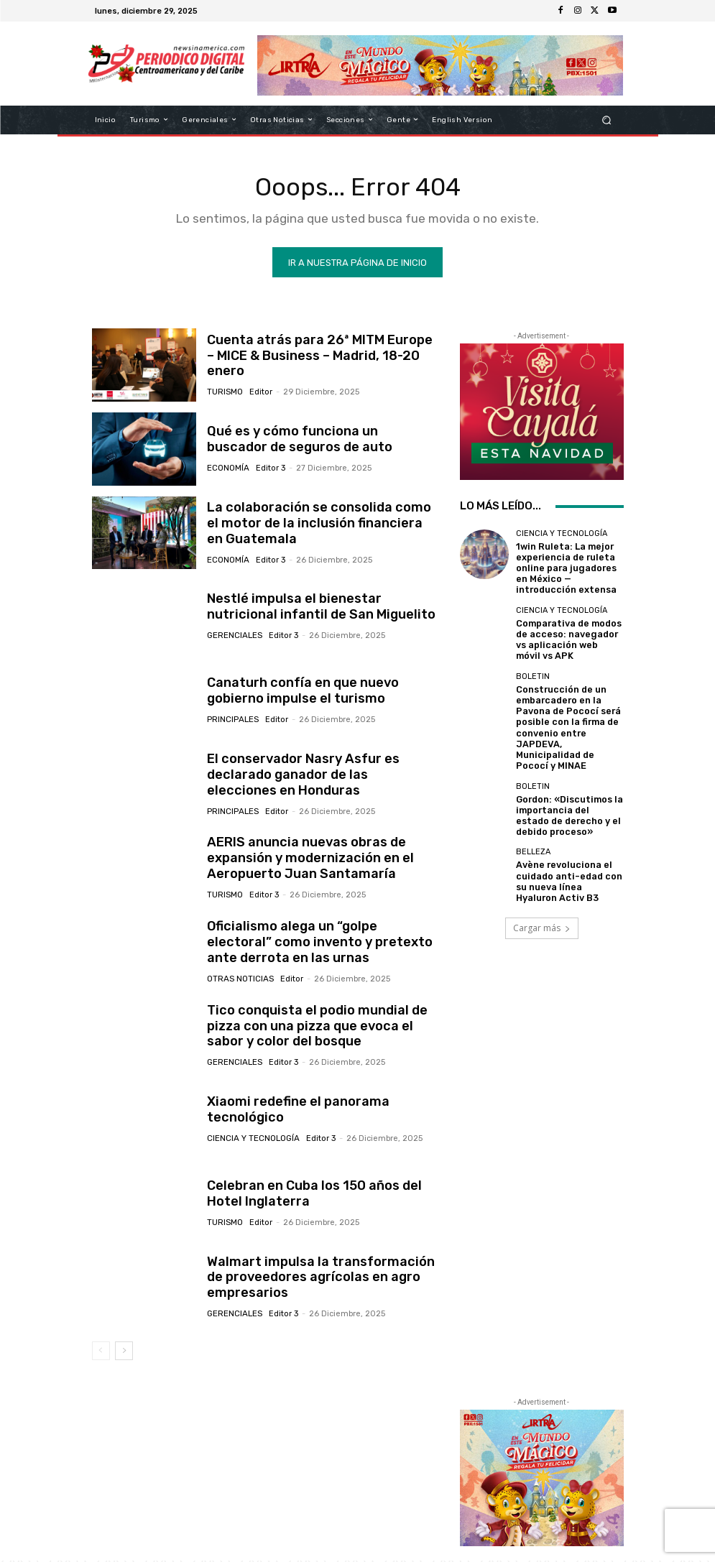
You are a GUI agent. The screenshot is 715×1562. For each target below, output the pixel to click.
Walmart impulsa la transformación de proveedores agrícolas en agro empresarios (320, 1279)
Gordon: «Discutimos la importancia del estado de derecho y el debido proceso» (564, 780)
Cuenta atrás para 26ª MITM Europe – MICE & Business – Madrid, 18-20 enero (320, 357)
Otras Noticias (239, 979)
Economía (228, 469)
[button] (606, 120)
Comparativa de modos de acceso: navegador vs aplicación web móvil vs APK (566, 631)
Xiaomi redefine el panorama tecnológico (290, 1111)
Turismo (225, 385)
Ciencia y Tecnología (252, 1139)
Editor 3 (269, 468)
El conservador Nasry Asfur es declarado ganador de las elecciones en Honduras (322, 777)
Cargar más (542, 888)
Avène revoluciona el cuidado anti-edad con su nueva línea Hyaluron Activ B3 (569, 840)
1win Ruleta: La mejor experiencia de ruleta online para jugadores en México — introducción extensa (566, 566)
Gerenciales (234, 636)
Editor (260, 384)
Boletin (533, 664)
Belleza (533, 813)
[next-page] (124, 1352)
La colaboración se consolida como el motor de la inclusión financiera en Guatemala (315, 525)
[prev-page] (101, 1352)
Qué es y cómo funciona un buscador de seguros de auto (315, 441)
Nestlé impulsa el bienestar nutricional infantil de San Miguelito (319, 608)
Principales (232, 720)
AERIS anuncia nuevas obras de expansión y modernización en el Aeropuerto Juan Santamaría (302, 860)
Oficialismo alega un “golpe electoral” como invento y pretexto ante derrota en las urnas (320, 944)
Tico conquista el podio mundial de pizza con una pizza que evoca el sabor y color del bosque (321, 1028)
